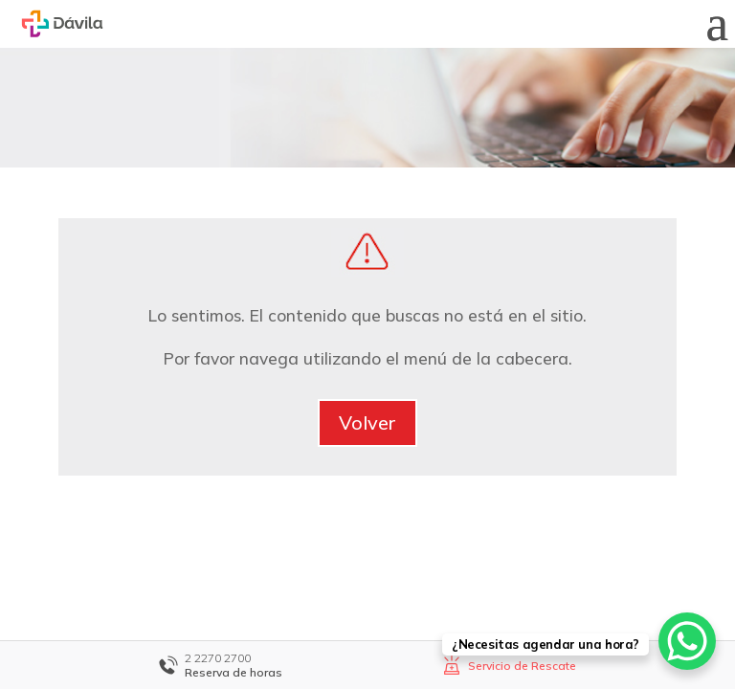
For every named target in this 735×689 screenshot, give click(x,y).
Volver (367, 422)
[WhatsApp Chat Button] (687, 641)
